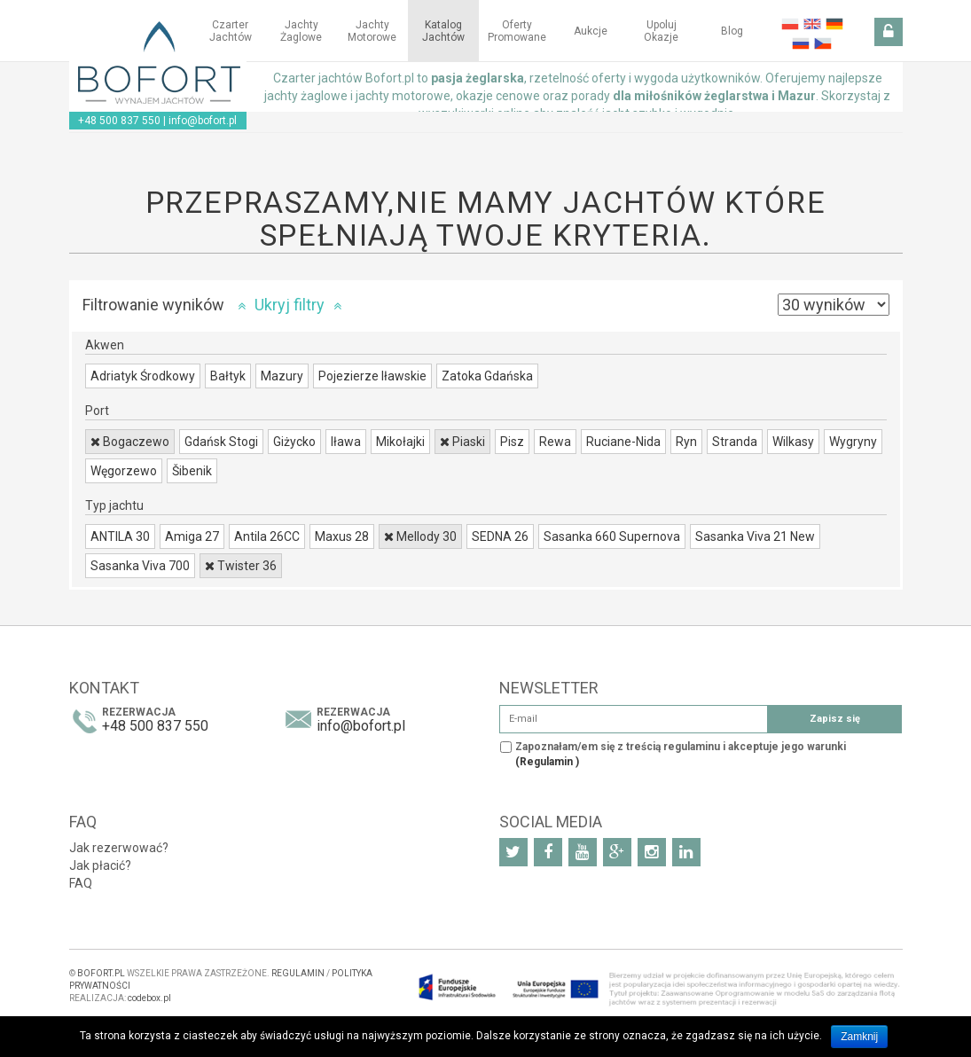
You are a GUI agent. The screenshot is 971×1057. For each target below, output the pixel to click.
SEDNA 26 (500, 536)
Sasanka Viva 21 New (755, 536)
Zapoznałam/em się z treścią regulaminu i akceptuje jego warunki (680, 754)
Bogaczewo (129, 442)
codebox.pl (149, 998)
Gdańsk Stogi (221, 442)
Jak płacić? (100, 865)
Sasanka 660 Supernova (612, 536)
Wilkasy (793, 442)
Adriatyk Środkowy (142, 376)
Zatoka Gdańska (487, 376)
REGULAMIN (298, 973)
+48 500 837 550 (119, 120)
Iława (346, 442)
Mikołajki (400, 442)
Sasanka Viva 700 (140, 566)
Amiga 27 (192, 536)
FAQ (80, 883)
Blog (732, 31)
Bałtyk (228, 376)
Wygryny (853, 442)
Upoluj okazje (661, 31)
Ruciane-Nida (623, 442)
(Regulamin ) (547, 762)
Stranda (734, 442)
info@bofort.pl (202, 120)
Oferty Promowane (517, 31)
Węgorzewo (123, 471)
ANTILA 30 (120, 536)
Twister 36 (241, 566)
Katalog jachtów (443, 31)
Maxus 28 (342, 536)
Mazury (282, 376)
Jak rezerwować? (118, 848)
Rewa (555, 442)
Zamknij (859, 1036)
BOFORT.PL (101, 973)
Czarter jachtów (230, 31)
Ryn (686, 442)
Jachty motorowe (372, 31)
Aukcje (590, 31)
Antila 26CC (267, 536)
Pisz (512, 442)
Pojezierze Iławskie (372, 376)
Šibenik (192, 471)
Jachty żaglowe (301, 31)
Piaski (462, 442)
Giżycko (294, 442)
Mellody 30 (420, 536)
